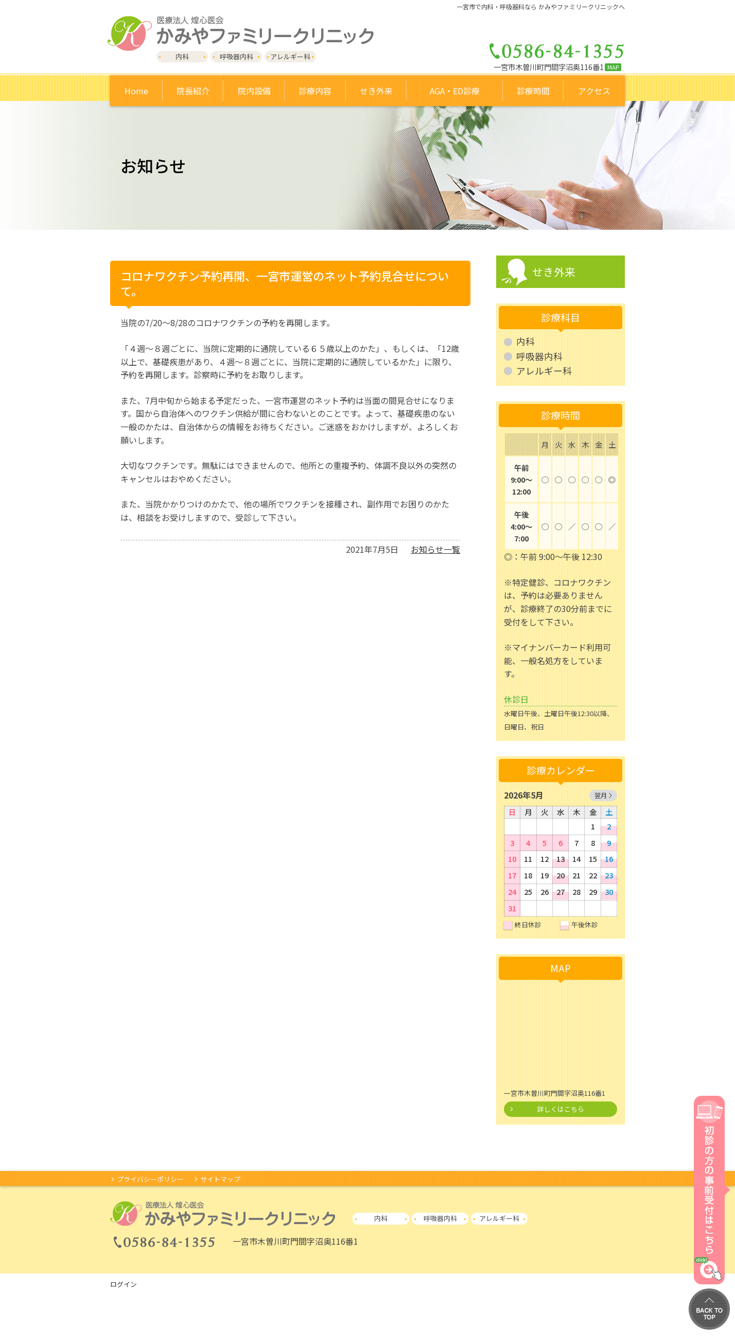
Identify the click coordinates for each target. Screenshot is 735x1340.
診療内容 (315, 90)
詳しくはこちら (560, 1109)
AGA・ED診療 (455, 90)
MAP (613, 67)
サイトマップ (220, 1179)
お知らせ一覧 (435, 549)
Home (136, 90)
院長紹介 (193, 90)
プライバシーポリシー (150, 1179)
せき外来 (553, 271)
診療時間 (533, 90)
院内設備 (254, 90)
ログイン (123, 1284)
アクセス (594, 90)
